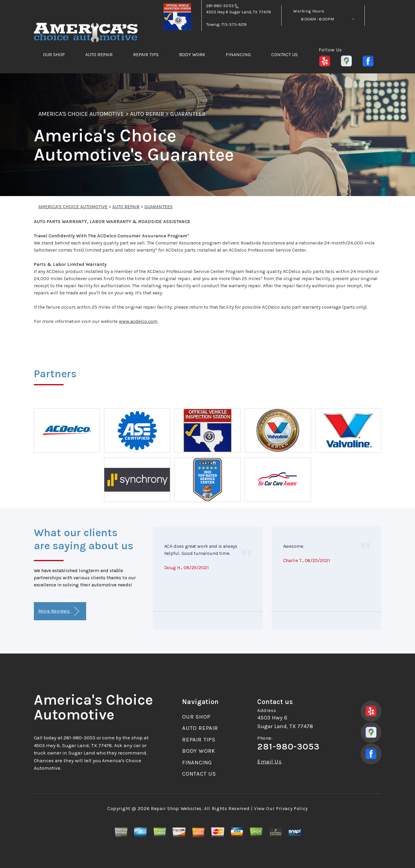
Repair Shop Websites (176, 808)
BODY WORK (192, 54)
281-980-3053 (220, 5)
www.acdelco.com (138, 321)
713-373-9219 (234, 24)
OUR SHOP (54, 54)
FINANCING (238, 54)
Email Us (269, 762)
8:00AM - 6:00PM (317, 19)
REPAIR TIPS (146, 54)
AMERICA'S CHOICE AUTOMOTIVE (81, 114)
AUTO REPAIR (99, 54)
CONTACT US (284, 54)
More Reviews (58, 611)
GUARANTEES (187, 114)
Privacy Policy (292, 808)
